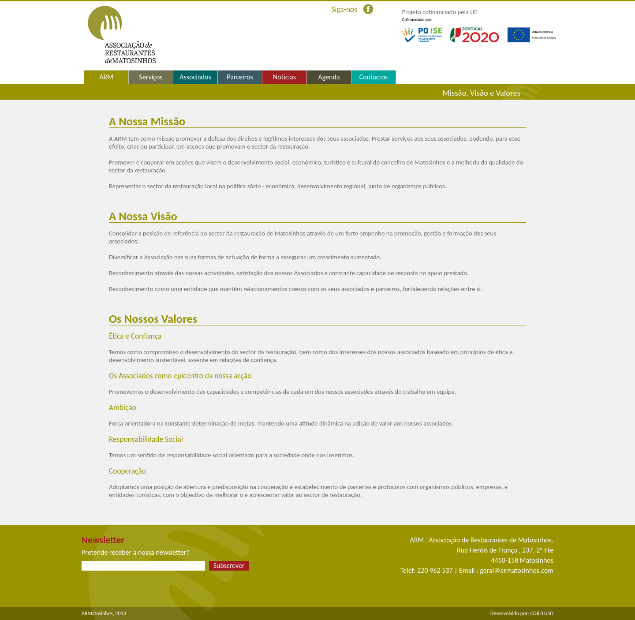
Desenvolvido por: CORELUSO (521, 613)
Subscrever (229, 565)
